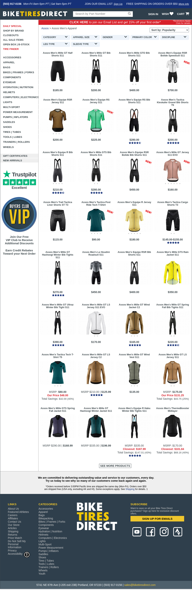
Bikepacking (46, 518)
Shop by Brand (13, 30)
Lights (7, 102)
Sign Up (118, 3)
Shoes (7, 127)
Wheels (8, 147)
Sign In (153, 14)
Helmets (9, 92)
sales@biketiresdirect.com (140, 584)
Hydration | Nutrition (18, 87)
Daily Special (12, 26)
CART (183, 13)
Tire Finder (11, 49)
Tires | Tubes (12, 132)
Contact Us (14, 521)
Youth (42, 573)
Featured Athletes (18, 511)
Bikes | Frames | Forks (18, 72)
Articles (12, 528)
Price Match (15, 537)
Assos (45, 28)
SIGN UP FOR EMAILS (157, 518)
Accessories (12, 57)
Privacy (12, 550)
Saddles (9, 122)
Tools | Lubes (12, 137)
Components (12, 77)
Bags (6, 67)
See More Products (115, 465)
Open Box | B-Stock (16, 44)
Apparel (9, 62)
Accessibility (19, 553)
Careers (12, 515)
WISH (168, 13)
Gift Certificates (15, 155)
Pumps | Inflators (15, 117)
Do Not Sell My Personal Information (17, 544)
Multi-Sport (11, 107)
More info (184, 3)
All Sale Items (13, 39)
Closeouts (11, 35)
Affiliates (13, 518)
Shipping (130, 489)
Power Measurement (18, 112)
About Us (13, 508)
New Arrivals (12, 160)
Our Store (14, 524)
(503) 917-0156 (12, 3)
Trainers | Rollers (16, 141)
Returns (12, 534)
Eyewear (9, 82)
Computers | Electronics (21, 97)
